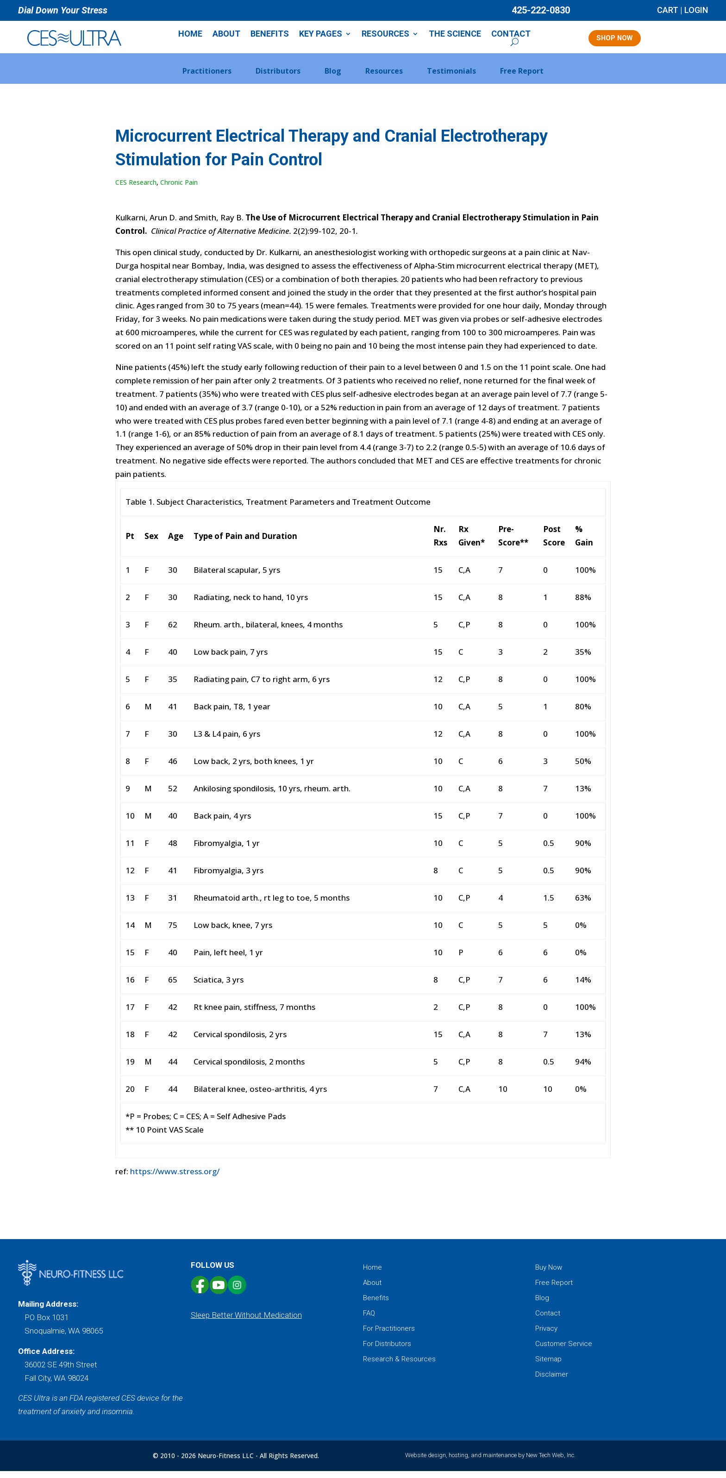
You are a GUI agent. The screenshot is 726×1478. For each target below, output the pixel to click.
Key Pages (325, 35)
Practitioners (207, 78)
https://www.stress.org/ (174, 1178)
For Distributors (387, 1350)
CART (667, 10)
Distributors (278, 78)
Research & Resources (399, 1366)
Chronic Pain (179, 189)
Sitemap (548, 1366)
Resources (390, 35)
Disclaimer (551, 1381)
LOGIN (696, 10)
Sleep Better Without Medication (246, 1321)
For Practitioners (389, 1335)
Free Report (522, 78)
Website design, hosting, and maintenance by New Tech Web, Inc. (490, 1462)
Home (195, 35)
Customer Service (563, 1350)
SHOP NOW (622, 40)
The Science (459, 35)
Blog (333, 78)
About (231, 35)
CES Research (135, 189)
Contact (515, 35)
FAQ (369, 1320)
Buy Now (548, 1274)
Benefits (274, 35)
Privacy (546, 1335)
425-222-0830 (541, 10)
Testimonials (451, 78)
